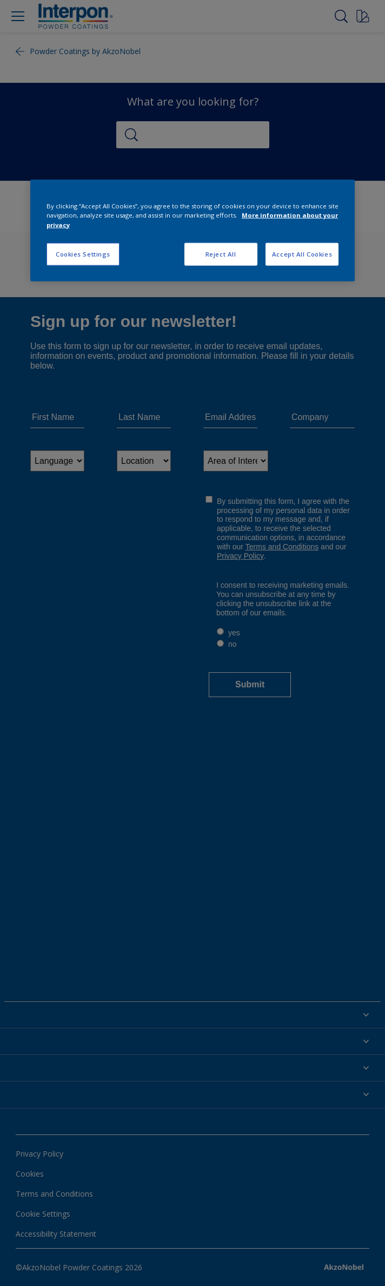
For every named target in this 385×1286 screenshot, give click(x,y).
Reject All (220, 254)
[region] (192, 230)
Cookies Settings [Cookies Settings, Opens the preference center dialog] (83, 254)
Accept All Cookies (302, 254)
